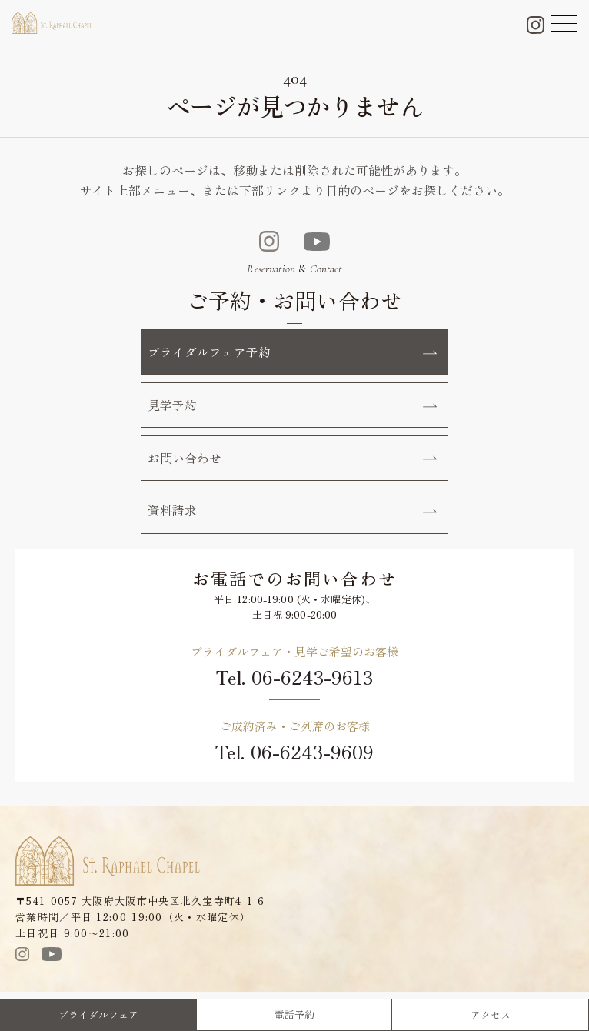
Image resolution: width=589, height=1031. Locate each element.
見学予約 (292, 405)
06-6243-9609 (312, 753)
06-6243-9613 (312, 679)
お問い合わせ (292, 459)
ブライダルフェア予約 (292, 351)
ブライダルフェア (98, 1014)
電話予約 (294, 1014)
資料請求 (292, 512)
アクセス (491, 1014)
